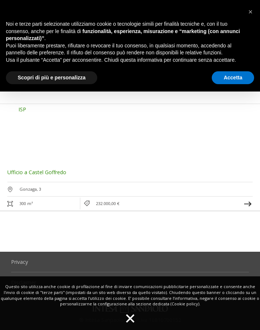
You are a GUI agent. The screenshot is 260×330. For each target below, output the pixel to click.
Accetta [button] (233, 77)
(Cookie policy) (185, 303)
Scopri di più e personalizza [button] (51, 77)
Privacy (19, 261)
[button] (19, 133)
